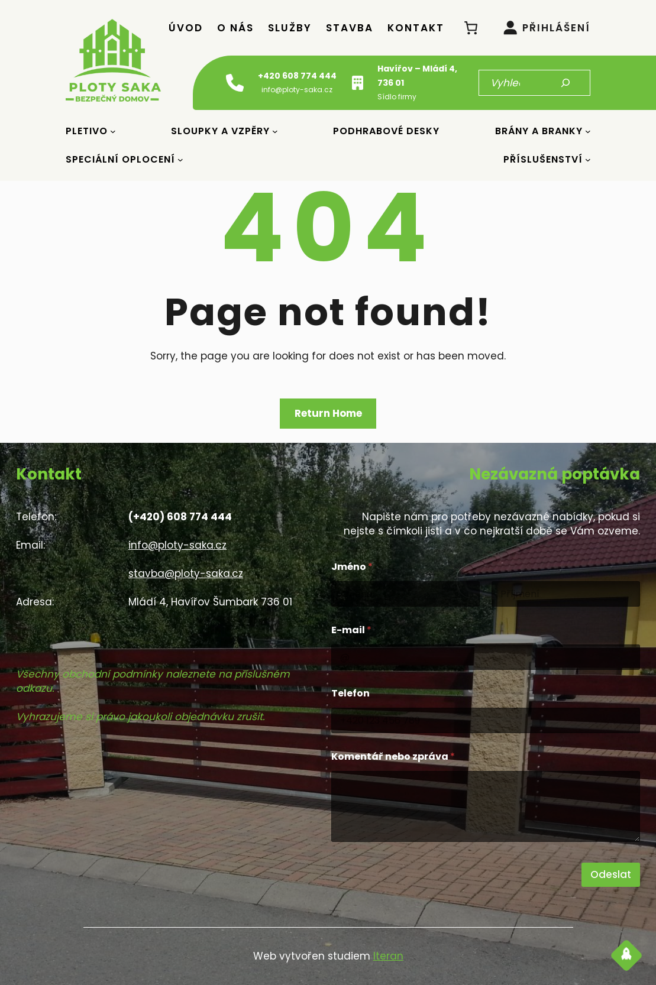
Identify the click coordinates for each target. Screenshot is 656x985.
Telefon (350, 693)
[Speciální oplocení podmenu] (180, 160)
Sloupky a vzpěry (220, 131)
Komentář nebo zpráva (393, 756)
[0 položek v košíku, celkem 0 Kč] (471, 27)
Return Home (328, 413)
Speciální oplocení (120, 159)
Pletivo (87, 131)
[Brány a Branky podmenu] (588, 131)
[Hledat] (565, 83)
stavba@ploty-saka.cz (185, 573)
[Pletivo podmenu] (113, 131)
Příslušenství (543, 159)
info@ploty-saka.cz (177, 545)
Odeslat (610, 874)
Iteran (388, 956)
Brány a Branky (539, 131)
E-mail (351, 630)
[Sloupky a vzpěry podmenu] (275, 131)
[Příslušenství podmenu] (588, 160)
